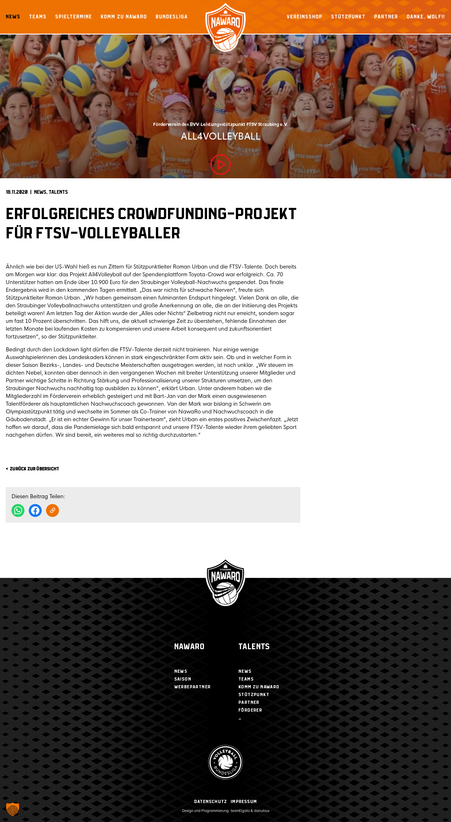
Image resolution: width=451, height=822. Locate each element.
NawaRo (189, 647)
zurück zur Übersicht (34, 469)
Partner (386, 16)
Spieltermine (73, 16)
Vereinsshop (304, 16)
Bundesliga (172, 16)
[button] (12, 809)
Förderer (250, 710)
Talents (58, 192)
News (13, 16)
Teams (38, 16)
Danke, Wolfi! (426, 16)
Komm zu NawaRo (124, 16)
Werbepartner (192, 687)
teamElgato (240, 810)
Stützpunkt (348, 16)
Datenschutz (210, 802)
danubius (261, 810)
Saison (182, 679)
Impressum (244, 802)
